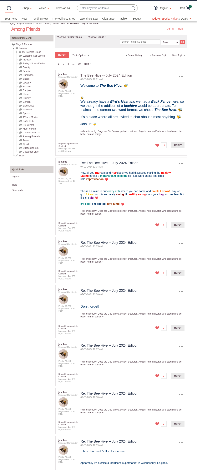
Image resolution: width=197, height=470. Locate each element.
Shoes (26, 79)
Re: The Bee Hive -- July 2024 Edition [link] (79, 23)
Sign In (170, 28)
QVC (12, 23)
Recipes (27, 90)
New (24, 18)
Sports (26, 113)
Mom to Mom (29, 128)
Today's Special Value (34, 63)
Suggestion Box (31, 148)
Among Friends (51, 23)
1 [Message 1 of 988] (68, 148)
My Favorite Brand (31, 52)
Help (180, 28)
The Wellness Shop (63, 18)
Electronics (28, 105)
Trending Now (39, 18)
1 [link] (58, 64)
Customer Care (30, 151)
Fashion (123, 18)
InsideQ (27, 59)
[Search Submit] (134, 8)
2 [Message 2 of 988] (68, 228)
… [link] (73, 64)
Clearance (108, 18)
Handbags (28, 75)
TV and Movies (30, 117)
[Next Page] (88, 64)
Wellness (27, 109)
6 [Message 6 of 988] (68, 427)
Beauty (137, 18)
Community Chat (31, 132)
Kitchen (27, 86)
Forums (38, 23)
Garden (27, 102)
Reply (178, 145)
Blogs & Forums (24, 23)
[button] (156, 8)
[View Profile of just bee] (62, 74)
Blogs (22, 155)
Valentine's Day (88, 18)
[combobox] (103, 8)
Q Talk (26, 144)
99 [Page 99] (79, 64)
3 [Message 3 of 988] (68, 276)
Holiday (27, 98)
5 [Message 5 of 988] (68, 379)
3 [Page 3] (68, 64)
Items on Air (63, 8)
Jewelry (27, 82)
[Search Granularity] (170, 42)
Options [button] (181, 76)
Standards (17, 190)
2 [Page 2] (63, 64)
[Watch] (42, 8)
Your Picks (11, 18)
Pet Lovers (28, 125)
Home (26, 94)
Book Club (28, 121)
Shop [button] (26, 8)
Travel (26, 140)
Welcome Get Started (34, 56)
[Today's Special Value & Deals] (171, 18)
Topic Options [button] (80, 55)
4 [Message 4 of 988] (68, 331)
